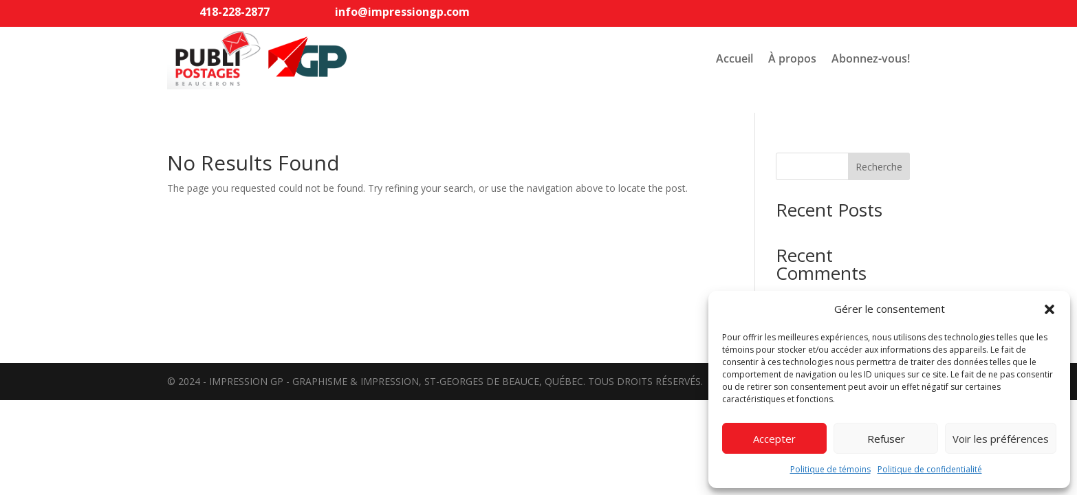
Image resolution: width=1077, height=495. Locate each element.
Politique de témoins (830, 469)
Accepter (774, 439)
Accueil (734, 58)
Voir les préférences (1001, 439)
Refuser (886, 439)
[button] (1049, 309)
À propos (792, 58)
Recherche (879, 166)
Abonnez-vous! (870, 58)
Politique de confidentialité (930, 469)
